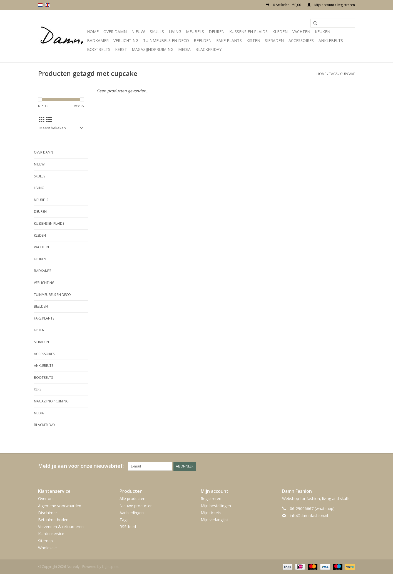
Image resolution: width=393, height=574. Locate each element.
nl (40, 5)
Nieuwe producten (136, 505)
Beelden (203, 40)
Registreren (211, 498)
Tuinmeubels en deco (166, 40)
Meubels (195, 31)
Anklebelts (331, 40)
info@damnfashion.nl (309, 515)
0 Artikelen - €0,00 (284, 5)
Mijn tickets (211, 512)
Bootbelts (98, 49)
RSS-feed (128, 526)
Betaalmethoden (53, 519)
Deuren (217, 31)
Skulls (157, 31)
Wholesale (47, 547)
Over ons (46, 498)
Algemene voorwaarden (59, 505)
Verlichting (125, 40)
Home (93, 31)
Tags (333, 73)
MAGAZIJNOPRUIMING (152, 49)
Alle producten (132, 498)
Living (175, 31)
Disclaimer (47, 512)
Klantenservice (51, 533)
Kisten (253, 40)
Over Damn (115, 31)
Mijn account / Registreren (331, 5)
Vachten (301, 31)
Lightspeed (111, 566)
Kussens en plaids (248, 31)
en (47, 5)
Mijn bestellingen (216, 505)
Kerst (121, 49)
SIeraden (274, 40)
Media (184, 49)
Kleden (280, 31)
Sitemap (45, 540)
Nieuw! (138, 31)
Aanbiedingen (132, 512)
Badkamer (98, 40)
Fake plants (229, 40)
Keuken (322, 31)
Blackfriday (208, 49)
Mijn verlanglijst (215, 519)
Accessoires (301, 40)
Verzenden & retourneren (61, 526)
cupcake (347, 73)
